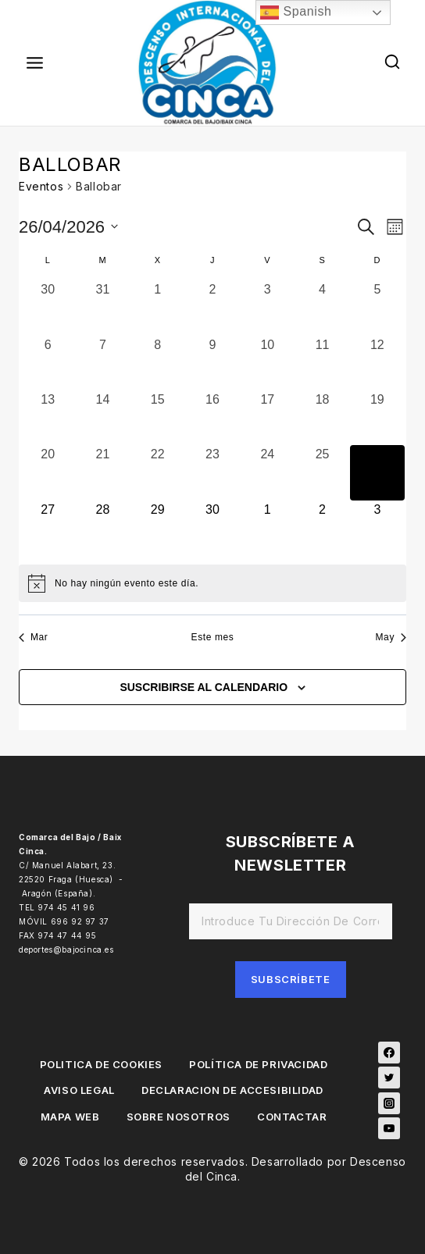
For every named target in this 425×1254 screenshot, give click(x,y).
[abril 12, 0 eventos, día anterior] (377, 363)
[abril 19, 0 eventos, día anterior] (377, 417)
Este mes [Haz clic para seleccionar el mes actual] (212, 637)
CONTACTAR (292, 1116)
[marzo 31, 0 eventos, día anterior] (102, 307)
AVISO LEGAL (79, 1090)
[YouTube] (389, 1128)
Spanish (295, 12)
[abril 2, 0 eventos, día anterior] (212, 307)
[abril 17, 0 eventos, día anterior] (267, 417)
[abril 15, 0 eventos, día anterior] (157, 417)
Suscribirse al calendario (204, 687)
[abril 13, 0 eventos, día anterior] (47, 417)
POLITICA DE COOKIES (101, 1064)
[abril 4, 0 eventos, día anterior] (322, 307)
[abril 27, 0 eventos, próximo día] (47, 528)
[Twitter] (389, 1077)
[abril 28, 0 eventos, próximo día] (102, 528)
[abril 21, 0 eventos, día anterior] (102, 472)
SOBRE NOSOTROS (178, 1116)
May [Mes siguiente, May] (391, 637)
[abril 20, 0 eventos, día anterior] (47, 472)
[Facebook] (389, 1052)
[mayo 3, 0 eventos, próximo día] (377, 528)
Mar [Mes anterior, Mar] (33, 637)
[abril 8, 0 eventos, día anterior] (157, 363)
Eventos (41, 186)
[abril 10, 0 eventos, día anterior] (267, 363)
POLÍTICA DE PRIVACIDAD (258, 1064)
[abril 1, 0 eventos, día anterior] (157, 307)
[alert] (212, 583)
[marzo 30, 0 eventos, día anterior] (47, 307)
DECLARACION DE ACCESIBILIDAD (232, 1090)
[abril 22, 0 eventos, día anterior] (157, 472)
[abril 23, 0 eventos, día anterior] (212, 472)
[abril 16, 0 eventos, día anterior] (212, 417)
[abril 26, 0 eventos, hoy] (377, 472)
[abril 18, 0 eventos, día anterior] (322, 417)
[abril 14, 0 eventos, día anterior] (102, 417)
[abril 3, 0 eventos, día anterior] (267, 307)
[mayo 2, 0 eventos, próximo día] (322, 528)
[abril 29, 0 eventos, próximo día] (157, 528)
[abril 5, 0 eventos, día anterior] (377, 307)
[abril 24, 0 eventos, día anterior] (267, 472)
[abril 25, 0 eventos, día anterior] (322, 472)
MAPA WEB (70, 1116)
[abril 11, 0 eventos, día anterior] (322, 363)
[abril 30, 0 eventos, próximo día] (212, 528)
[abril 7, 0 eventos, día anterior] (102, 363)
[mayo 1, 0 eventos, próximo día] (267, 528)
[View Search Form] (392, 63)
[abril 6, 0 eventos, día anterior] (47, 363)
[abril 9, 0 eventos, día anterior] (212, 363)
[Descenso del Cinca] (212, 63)
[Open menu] (35, 62)
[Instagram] (389, 1103)
